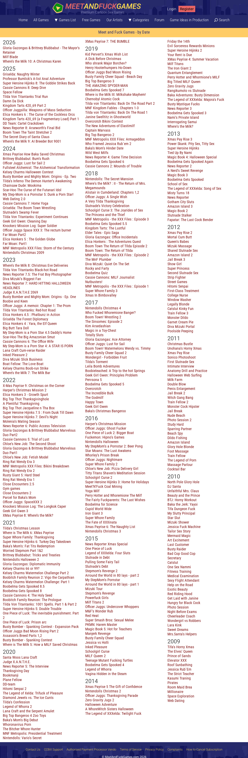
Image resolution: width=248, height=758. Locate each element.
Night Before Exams (182, 611)
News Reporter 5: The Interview (26, 666)
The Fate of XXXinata (101, 522)
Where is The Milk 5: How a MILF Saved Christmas (40, 644)
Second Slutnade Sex (182, 273)
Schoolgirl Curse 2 (98, 477)
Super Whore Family (100, 518)
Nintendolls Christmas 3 (103, 531)
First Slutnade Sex (180, 362)
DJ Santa (174, 486)
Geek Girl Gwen (96, 406)
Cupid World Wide (98, 509)
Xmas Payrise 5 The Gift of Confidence (113, 686)
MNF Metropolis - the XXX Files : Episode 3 (117, 219)
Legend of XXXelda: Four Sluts (107, 553)
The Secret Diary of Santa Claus (26, 137)
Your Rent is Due (179, 55)
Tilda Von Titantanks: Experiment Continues (35, 217)
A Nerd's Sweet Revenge (185, 170)
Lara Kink (174, 625)
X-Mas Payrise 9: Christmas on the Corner (34, 385)
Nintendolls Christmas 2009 (23, 252)
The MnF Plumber (98, 259)
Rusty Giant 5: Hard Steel (21, 475)
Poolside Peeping (180, 331)
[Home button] (98, 8)
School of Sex (177, 184)
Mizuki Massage (179, 246)
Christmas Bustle (180, 344)
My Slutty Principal (181, 513)
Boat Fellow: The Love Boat (23, 364)
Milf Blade (10, 57)
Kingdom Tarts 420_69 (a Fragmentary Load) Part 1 (41, 119)
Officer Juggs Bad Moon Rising (108, 72)
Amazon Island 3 (180, 206)
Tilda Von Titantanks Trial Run (25, 96)
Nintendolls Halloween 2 (21, 559)
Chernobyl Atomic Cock (102, 99)
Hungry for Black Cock (183, 603)
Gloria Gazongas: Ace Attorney (108, 339)
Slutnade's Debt (96, 566)
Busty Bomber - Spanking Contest (27, 640)
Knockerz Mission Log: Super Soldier (30, 225)
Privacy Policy (154, 749)
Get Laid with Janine (182, 598)
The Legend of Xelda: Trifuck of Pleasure (33, 693)
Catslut (172, 562)
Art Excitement (178, 540)
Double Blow (176, 384)
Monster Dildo (177, 317)
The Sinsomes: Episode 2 (103, 321)
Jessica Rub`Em (179, 669)
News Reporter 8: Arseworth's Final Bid (31, 128)
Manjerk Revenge (97, 633)
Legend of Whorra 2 (17, 706)
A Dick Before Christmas (103, 58)
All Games (41, 20)
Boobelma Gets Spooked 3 (186, 113)
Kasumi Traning (179, 678)
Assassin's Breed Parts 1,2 (22, 635)
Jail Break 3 (176, 259)
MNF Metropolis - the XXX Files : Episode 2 (117, 255)
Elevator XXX (177, 660)
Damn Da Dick (13, 101)
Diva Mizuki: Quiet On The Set (107, 264)
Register (187, 9)
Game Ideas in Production (189, 20)
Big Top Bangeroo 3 (99, 81)
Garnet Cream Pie (180, 322)
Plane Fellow (12, 679)
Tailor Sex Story (178, 531)
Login (171, 9)
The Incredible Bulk (99, 393)
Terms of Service (131, 749)
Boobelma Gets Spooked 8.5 (24, 586)
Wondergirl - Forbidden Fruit (106, 357)
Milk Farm (174, 379)
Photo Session (178, 607)
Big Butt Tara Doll (16, 328)
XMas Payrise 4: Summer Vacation (193, 59)
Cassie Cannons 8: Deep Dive (24, 87)
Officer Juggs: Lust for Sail (105, 344)
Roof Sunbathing (179, 665)
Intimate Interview (180, 366)
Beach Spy (175, 433)
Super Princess (178, 268)
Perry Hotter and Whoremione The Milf (113, 495)
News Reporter (178, 197)
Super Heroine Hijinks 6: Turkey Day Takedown (37, 541)
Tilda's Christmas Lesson (21, 528)
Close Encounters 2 (17, 493)
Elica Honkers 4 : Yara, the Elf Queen (30, 323)
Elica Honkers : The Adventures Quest (113, 241)
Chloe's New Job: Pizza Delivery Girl (111, 468)
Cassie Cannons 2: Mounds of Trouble (113, 166)
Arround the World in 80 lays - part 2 (112, 575)
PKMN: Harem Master (101, 624)
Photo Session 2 (179, 420)
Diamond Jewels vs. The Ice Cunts (28, 697)
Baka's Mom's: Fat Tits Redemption (29, 546)
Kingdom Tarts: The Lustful (105, 228)
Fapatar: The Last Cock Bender (190, 220)
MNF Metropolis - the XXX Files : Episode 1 (117, 286)
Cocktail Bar (176, 469)
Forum (159, 20)
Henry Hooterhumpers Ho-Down (108, 67)
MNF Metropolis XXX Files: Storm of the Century (38, 248)
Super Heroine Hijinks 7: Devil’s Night (30, 417)
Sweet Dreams (177, 629)
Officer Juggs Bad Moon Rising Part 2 (31, 631)
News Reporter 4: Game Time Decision (113, 157)
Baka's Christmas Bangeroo (105, 411)
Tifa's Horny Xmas (180, 647)
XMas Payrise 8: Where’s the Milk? (28, 515)
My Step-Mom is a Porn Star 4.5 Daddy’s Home (37, 332)
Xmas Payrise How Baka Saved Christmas (34, 154)
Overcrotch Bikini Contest (104, 121)
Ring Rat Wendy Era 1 (19, 479)
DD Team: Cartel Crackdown (23, 123)
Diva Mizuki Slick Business (23, 359)
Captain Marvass (97, 130)
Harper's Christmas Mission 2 (24, 390)
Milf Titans (175, 64)
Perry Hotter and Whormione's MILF (193, 77)
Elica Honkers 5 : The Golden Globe (29, 239)
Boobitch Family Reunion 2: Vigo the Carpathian (38, 577)
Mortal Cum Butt (179, 237)
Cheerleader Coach (181, 616)
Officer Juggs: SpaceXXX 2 (22, 502)
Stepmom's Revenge (100, 593)
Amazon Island (178, 442)
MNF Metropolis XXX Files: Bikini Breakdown (36, 466)
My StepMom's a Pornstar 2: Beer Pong (114, 446)
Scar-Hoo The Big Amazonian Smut (29, 337)
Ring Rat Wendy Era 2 (19, 470)
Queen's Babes (178, 241)
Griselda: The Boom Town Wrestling (29, 208)
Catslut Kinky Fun (180, 308)
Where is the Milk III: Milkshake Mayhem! (115, 94)
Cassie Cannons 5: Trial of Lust (26, 439)
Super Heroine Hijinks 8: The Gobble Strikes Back (39, 83)
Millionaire (175, 691)
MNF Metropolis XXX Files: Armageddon (115, 139)
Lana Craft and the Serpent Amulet (28, 711)
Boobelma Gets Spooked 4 (104, 665)
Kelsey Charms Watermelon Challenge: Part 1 (36, 582)
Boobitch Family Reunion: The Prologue (32, 600)
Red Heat (92, 615)
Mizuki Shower (178, 522)
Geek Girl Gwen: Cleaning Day (25, 221)
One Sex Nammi (179, 567)
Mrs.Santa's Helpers (182, 634)
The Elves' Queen (180, 651)
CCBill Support (53, 749)
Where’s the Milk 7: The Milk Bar (26, 373)
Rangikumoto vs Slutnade (186, 90)
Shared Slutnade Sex (182, 250)
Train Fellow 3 (177, 313)
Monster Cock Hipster (183, 406)
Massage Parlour (180, 464)
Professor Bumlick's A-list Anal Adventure (34, 78)
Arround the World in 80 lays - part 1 (112, 584)
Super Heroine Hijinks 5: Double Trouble (32, 608)
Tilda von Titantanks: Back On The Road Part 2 (120, 103)
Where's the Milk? (180, 126)
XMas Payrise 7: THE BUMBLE (107, 41)
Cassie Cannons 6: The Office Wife (28, 341)
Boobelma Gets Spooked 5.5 (106, 223)
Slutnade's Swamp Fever (21, 212)
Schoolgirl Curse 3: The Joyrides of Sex (114, 210)
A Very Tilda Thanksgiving (104, 201)
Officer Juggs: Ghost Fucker (105, 428)
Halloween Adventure (101, 704)
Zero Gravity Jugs (180, 86)
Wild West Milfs (96, 152)
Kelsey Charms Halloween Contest (28, 172)
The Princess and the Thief (105, 214)
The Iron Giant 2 (179, 68)
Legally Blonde (178, 304)
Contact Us (33, 749)
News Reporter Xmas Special (106, 544)
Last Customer (178, 544)
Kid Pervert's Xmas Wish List (106, 54)
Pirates (172, 682)
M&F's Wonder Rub (99, 611)
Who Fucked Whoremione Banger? (110, 312)
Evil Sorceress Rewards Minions (191, 46)
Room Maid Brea (179, 687)
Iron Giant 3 (94, 513)
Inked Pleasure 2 (15, 355)
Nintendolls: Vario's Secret (22, 738)
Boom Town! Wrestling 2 (103, 317)
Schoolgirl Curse (97, 651)
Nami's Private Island (183, 117)
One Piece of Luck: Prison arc (24, 622)
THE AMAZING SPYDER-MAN (106, 85)
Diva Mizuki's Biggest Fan (22, 279)
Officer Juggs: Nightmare (103, 459)
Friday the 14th (178, 41)
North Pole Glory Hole (183, 482)
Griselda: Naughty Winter (21, 74)
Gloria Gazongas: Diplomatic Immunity (31, 564)
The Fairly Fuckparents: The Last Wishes (115, 500)
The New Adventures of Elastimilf (110, 126)
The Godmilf (94, 397)
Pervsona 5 (93, 379)
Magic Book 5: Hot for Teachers (108, 629)
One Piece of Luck (98, 548)
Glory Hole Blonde (180, 447)
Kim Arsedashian (98, 326)
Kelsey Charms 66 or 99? (21, 568)
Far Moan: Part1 (15, 243)
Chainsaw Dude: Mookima (22, 185)
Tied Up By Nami (179, 152)
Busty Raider (176, 549)
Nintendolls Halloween (102, 441)
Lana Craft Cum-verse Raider (24, 350)
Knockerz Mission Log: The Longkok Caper (34, 506)
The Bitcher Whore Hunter (22, 729)
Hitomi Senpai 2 (14, 688)
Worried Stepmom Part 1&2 (23, 550)
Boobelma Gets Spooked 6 (104, 161)
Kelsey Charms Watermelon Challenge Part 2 (36, 573)
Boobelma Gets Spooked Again (190, 161)
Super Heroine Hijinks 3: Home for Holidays (117, 482)
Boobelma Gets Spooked (185, 179)
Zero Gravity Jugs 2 (99, 700)
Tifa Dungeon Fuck (181, 509)
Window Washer (179, 299)
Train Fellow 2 (177, 402)
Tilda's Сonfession (16, 702)
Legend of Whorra (98, 669)
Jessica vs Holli (97, 642)
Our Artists (114, 20)
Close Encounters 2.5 (18, 484)
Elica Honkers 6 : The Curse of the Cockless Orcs (39, 114)
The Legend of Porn (181, 460)
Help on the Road (180, 585)
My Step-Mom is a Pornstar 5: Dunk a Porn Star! (38, 194)
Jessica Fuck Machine (183, 526)
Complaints (175, 749)
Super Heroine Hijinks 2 (184, 50)
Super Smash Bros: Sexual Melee (109, 620)
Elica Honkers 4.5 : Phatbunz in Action (31, 314)
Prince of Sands (179, 656)
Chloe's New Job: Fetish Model (25, 457)
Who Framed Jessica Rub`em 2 (108, 143)
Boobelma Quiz (96, 273)
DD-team (9, 684)
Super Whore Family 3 (101, 291)
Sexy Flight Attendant (183, 580)
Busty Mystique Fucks (183, 104)
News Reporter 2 (179, 166)
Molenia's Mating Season (21, 421)
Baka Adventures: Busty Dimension (193, 95)
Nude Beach (176, 415)
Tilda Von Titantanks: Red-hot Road (29, 310)
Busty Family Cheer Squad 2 (106, 353)
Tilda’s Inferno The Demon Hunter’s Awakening (37, 181)
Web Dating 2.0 (14, 199)
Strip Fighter (176, 277)
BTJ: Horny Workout (182, 500)
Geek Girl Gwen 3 (15, 511)
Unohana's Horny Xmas (184, 348)
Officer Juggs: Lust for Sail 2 (24, 163)
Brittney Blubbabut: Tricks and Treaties (31, 555)
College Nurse (177, 295)
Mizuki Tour (94, 589)
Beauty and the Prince (183, 495)
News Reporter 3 (179, 108)
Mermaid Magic (179, 535)
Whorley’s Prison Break (102, 455)
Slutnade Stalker (179, 215)
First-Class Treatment (183, 291)
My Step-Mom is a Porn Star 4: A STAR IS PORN (38, 346)
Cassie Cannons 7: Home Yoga (25, 203)
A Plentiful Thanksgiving (21, 403)
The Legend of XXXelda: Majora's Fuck (195, 99)
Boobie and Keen (15, 301)
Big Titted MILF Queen (183, 81)
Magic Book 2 (177, 211)
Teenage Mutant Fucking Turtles (109, 660)
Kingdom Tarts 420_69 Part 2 (24, 105)
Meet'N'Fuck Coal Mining (103, 486)
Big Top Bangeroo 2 (99, 135)
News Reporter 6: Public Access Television (34, 426)
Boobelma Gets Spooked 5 (104, 384)
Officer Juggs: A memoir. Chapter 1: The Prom (37, 305)
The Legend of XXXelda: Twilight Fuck (113, 713)
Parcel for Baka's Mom (19, 497)
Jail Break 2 (176, 393)
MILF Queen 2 (95, 656)
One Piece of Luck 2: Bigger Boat (109, 433)
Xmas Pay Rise (178, 353)
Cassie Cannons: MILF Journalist (109, 277)
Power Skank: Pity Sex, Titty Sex (190, 143)
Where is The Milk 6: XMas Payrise (28, 532)
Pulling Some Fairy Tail (102, 562)
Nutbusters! (93, 282)
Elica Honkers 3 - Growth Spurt (25, 394)
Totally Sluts (94, 335)
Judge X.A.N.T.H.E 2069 (20, 292)
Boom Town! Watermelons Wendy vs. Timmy (117, 348)
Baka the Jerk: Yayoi (182, 504)
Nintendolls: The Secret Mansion (109, 179)
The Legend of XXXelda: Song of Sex (194, 188)
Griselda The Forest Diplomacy (25, 319)
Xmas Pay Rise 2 (179, 232)
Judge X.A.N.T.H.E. (17, 662)
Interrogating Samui (182, 122)
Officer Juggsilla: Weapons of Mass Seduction (37, 110)
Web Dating (175, 700)
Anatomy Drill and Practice (187, 370)
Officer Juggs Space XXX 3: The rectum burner (37, 230)
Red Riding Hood (179, 594)
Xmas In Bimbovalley (100, 295)
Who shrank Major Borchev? (105, 63)
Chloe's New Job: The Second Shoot (29, 444)
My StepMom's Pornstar (102, 580)
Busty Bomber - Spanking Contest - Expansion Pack (41, 626)
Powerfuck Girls (97, 597)
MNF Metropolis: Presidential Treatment (32, 733)
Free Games (91, 20)
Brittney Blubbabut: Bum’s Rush (26, 158)
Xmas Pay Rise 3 (179, 139)
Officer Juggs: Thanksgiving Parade (111, 695)
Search (224, 20)
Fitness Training (179, 571)
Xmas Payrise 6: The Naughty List (110, 526)
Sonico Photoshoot (181, 357)
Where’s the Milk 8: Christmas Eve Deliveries (35, 265)
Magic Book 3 (177, 175)
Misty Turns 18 (178, 193)
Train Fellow (176, 455)
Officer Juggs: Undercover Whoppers (112, 606)
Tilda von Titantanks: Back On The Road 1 (116, 112)
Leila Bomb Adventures (102, 366)
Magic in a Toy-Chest (100, 330)
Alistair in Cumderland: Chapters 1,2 (112, 192)
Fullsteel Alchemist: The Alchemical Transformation (41, 167)
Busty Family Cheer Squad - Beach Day (113, 76)
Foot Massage (178, 451)
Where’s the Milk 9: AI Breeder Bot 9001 (32, 141)
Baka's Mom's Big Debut (20, 720)
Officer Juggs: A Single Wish (106, 197)
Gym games (11, 488)
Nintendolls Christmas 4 (103, 308)
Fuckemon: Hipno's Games (104, 437)
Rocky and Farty (97, 268)
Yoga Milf (92, 491)
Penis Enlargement (181, 388)
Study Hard (175, 424)
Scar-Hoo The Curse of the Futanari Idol (32, 190)
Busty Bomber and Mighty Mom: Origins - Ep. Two (39, 176)
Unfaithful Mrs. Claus (183, 491)
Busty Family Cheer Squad (104, 638)
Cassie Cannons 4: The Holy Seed (27, 595)
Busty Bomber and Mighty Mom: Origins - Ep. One (39, 296)
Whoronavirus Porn (17, 724)
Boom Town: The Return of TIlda (109, 250)
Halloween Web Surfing (184, 375)
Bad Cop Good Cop (181, 553)
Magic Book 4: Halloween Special (192, 157)
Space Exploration (180, 696)
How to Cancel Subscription (204, 749)
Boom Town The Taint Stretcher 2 (27, 132)
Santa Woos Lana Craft (20, 657)
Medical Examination (183, 576)
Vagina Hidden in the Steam (106, 674)
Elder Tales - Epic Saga (102, 232)
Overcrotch (93, 388)
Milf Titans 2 (94, 602)
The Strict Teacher (180, 674)
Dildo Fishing (177, 438)
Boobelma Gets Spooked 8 (22, 591)
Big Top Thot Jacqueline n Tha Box (29, 408)
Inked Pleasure (96, 647)
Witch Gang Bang (180, 397)
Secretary (174, 558)
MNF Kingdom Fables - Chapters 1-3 (112, 108)
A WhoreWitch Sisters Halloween (109, 709)
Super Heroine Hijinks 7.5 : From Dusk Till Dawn (38, 412)
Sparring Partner (179, 429)
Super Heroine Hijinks (183, 148)
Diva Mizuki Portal (181, 326)
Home (23, 20)
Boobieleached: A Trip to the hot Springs (115, 370)
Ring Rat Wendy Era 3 (19, 461)
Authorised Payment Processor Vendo (91, 749)
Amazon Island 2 (180, 255)
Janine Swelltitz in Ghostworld (108, 117)
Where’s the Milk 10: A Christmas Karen (32, 61)
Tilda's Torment (96, 362)
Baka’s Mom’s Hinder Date (104, 148)
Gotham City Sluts (180, 202)
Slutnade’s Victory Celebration (107, 206)
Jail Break (174, 411)
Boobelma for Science (101, 504)
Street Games (177, 282)
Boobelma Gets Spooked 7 (104, 90)
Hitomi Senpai (177, 286)
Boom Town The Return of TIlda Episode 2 (116, 246)
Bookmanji (10, 675)
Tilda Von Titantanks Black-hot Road (30, 270)
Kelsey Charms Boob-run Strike (25, 368)
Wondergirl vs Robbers (184, 620)
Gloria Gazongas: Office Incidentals (111, 237)
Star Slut (173, 518)
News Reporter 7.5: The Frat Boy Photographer (37, 274)
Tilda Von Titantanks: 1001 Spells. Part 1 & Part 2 (40, 604)
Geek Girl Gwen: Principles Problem (111, 375)
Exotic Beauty (177, 589)
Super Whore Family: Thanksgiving (28, 537)
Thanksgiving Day (16, 671)
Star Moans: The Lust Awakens (108, 450)
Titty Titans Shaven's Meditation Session (115, 473)
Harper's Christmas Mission (105, 424)
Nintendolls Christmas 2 (103, 691)
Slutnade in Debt (97, 557)
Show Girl (174, 264)
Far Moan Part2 (14, 234)
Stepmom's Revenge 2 (101, 571)
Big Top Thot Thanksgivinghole (26, 399)
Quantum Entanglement (185, 72)
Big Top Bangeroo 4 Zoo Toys (24, 715)
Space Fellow (12, 92)
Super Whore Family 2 (101, 464)
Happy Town (94, 402)
